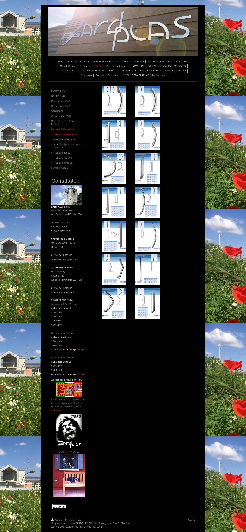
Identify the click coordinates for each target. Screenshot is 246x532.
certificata (56, 410)
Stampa (57, 520)
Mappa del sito (73, 520)
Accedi (191, 520)
